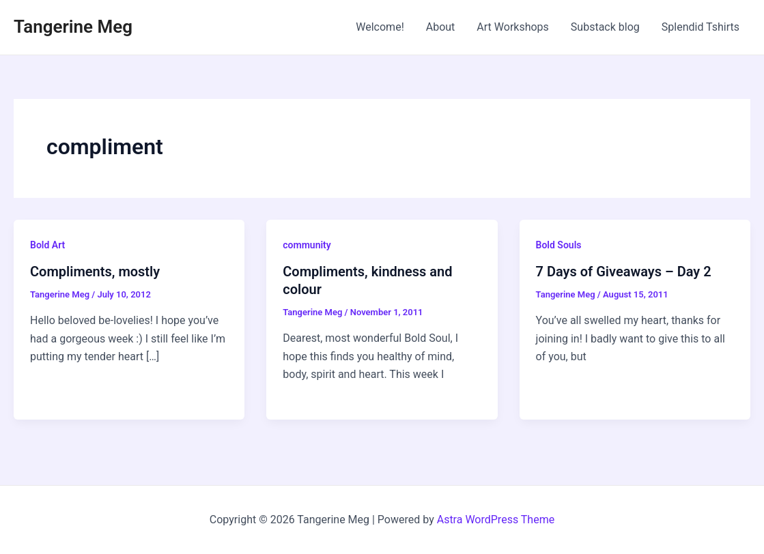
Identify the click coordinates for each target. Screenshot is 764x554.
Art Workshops (513, 26)
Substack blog (605, 26)
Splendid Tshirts (700, 26)
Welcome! (380, 26)
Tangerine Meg (73, 26)
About (440, 26)
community (306, 244)
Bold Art (47, 244)
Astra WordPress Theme (495, 519)
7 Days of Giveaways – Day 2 (623, 271)
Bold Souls (559, 244)
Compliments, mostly (95, 271)
